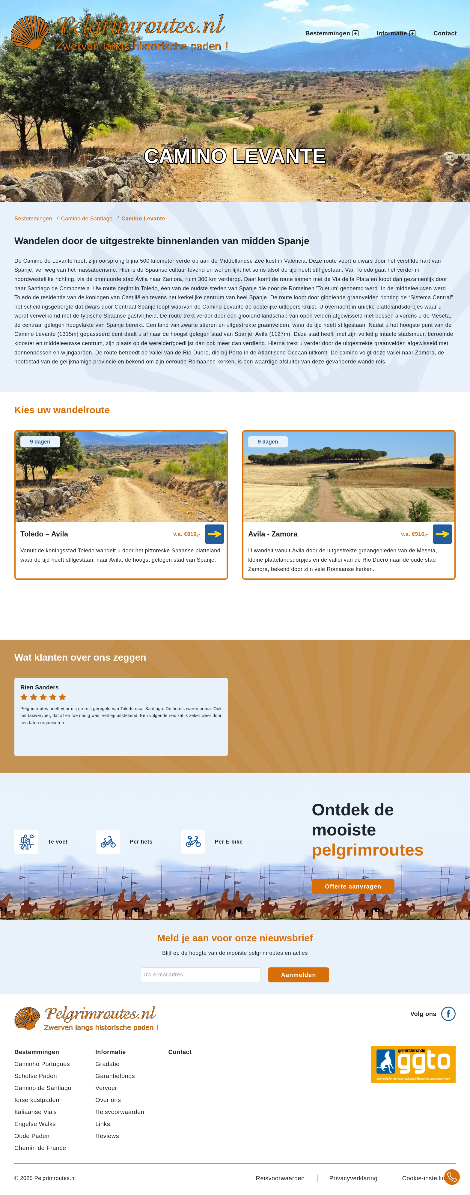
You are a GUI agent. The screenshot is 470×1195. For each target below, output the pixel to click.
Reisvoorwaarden (119, 1112)
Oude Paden (31, 1136)
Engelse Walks (35, 1124)
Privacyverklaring (353, 1178)
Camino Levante (143, 219)
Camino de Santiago (86, 219)
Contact (445, 34)
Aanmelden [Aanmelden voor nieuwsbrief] (298, 975)
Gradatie (107, 1064)
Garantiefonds (115, 1076)
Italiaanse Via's (35, 1112)
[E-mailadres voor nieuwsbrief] (201, 974)
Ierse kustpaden (36, 1100)
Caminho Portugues (42, 1064)
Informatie (110, 1052)
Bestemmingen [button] (331, 34)
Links (102, 1124)
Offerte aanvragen (353, 886)
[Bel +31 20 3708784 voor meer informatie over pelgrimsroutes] (452, 1177)
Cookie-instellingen (429, 1178)
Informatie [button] (395, 34)
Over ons (108, 1100)
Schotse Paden (35, 1076)
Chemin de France (40, 1148)
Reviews (107, 1136)
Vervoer (106, 1088)
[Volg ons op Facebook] (433, 1011)
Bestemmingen (33, 219)
